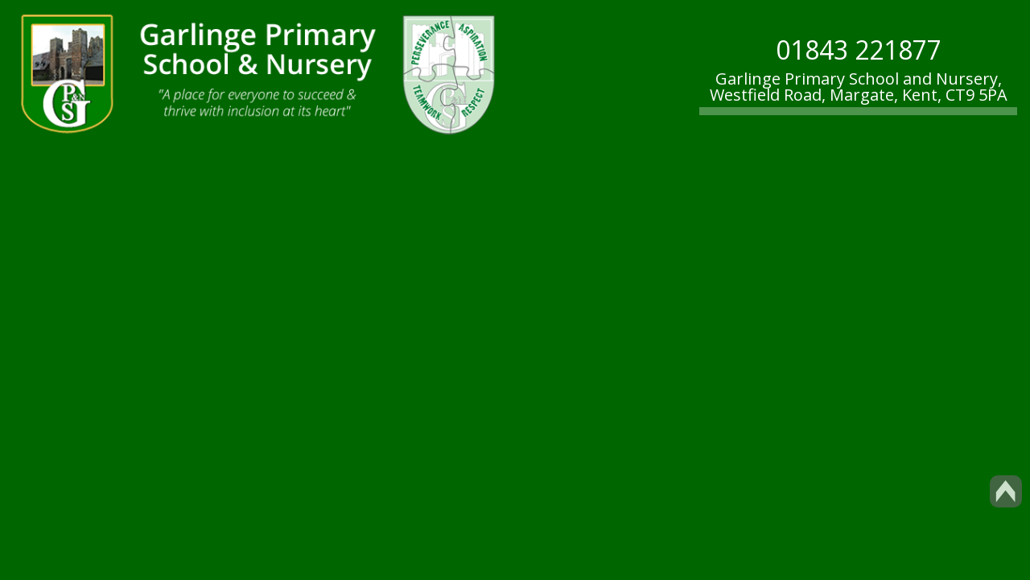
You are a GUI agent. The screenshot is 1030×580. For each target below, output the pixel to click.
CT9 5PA (976, 95)
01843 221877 (858, 49)
